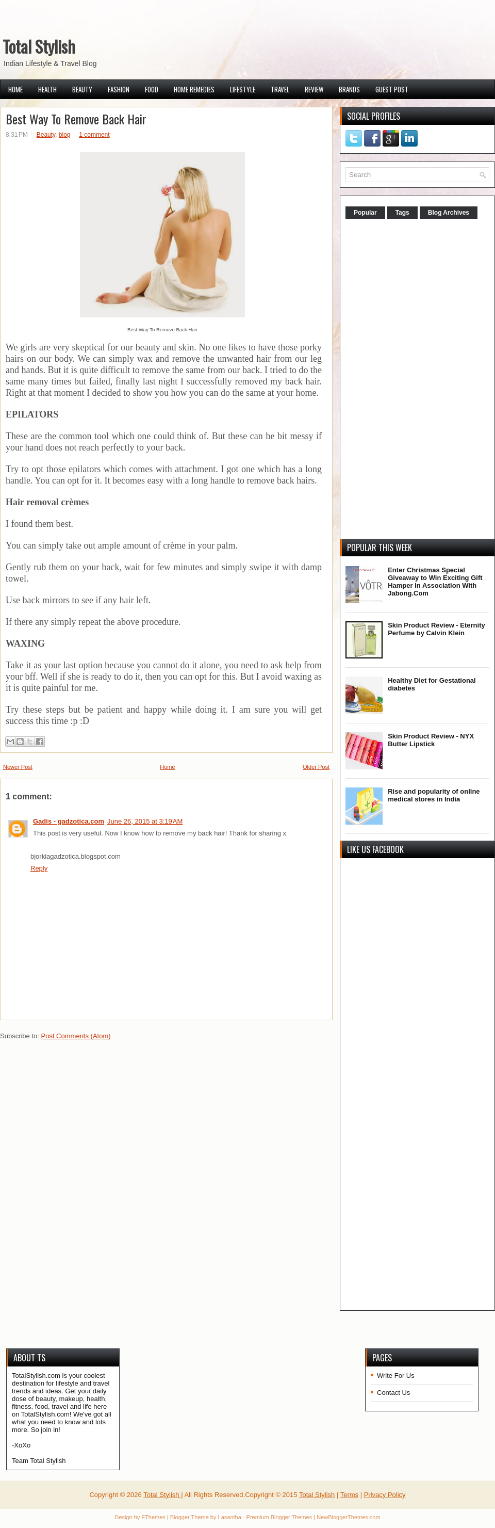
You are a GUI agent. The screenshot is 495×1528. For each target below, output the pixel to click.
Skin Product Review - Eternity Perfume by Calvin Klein (436, 629)
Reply (38, 868)
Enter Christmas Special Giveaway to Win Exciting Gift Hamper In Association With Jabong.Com (435, 581)
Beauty (82, 89)
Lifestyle (242, 89)
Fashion (118, 89)
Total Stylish (39, 46)
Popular (365, 212)
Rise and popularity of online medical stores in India (434, 795)
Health (47, 89)
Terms (349, 1495)
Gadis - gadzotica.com (68, 821)
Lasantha (229, 1517)
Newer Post (17, 767)
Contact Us (393, 1392)
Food (151, 89)
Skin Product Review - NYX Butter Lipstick (431, 740)
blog (65, 134)
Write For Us (396, 1375)
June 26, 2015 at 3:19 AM (145, 821)
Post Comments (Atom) (76, 1036)
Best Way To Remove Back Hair (76, 118)
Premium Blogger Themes (279, 1517)
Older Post (316, 767)
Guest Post (391, 89)
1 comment (94, 134)
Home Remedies (194, 89)
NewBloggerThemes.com (349, 1517)
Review (314, 89)
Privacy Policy (385, 1495)
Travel (280, 89)
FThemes (153, 1517)
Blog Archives (448, 212)
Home (15, 89)
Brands (349, 89)
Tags (402, 212)
